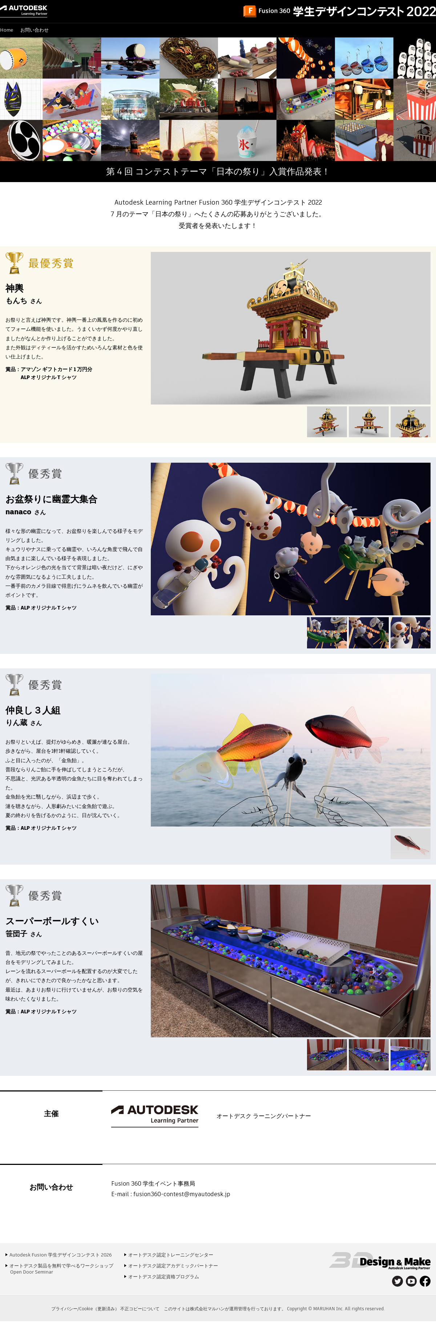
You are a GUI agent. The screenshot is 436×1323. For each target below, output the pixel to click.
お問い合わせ (34, 30)
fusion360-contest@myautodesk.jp (181, 1194)
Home (6, 30)
